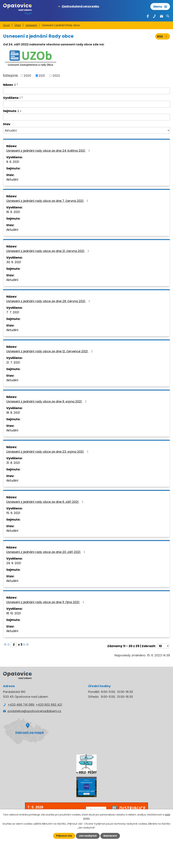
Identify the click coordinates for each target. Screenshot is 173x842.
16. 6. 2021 (13, 212)
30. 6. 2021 (13, 262)
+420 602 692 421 (49, 704)
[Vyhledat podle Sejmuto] (86, 117)
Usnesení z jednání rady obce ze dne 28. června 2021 (48, 301)
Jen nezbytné (88, 835)
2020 (27, 75)
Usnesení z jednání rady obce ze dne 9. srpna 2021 (47, 401)
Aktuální (12, 179)
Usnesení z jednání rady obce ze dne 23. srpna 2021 (48, 451)
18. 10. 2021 (13, 613)
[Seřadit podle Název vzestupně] (17, 84)
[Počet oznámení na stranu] (163, 646)
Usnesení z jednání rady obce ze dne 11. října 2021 (45, 602)
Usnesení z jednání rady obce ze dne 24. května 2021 (48, 150)
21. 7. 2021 (13, 362)
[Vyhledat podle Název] (86, 90)
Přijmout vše (64, 835)
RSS (162, 36)
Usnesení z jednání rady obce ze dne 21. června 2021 (48, 251)
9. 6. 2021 (12, 162)
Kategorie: (10, 75)
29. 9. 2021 (13, 563)
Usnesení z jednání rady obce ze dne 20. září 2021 (46, 552)
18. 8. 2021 (13, 412)
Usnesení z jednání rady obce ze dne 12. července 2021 (50, 351)
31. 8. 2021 (13, 463)
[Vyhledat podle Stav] (86, 130)
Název (9, 85)
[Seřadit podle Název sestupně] (17, 85)
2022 (56, 75)
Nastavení (110, 835)
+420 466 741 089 (21, 704)
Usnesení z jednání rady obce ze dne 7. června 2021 (48, 201)
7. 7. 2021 (12, 312)
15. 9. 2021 (13, 513)
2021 (42, 75)
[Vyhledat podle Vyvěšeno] (86, 104)
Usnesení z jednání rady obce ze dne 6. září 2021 (45, 502)
